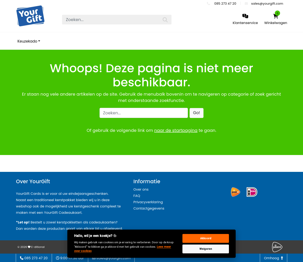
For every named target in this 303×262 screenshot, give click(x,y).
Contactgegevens (148, 208)
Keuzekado (27, 41)
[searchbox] (116, 19)
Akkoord (205, 238)
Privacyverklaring (148, 202)
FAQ (136, 195)
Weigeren (205, 248)
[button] (197, 113)
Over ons (141, 189)
